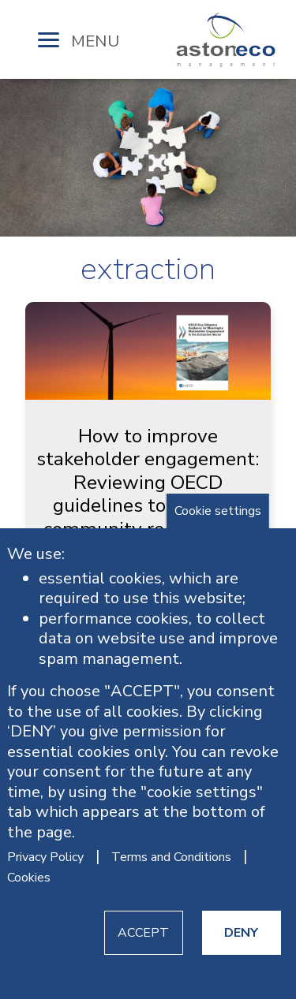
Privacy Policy (45, 857)
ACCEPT (143, 932)
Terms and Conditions (171, 857)
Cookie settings (217, 511)
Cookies (29, 877)
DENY (241, 932)
